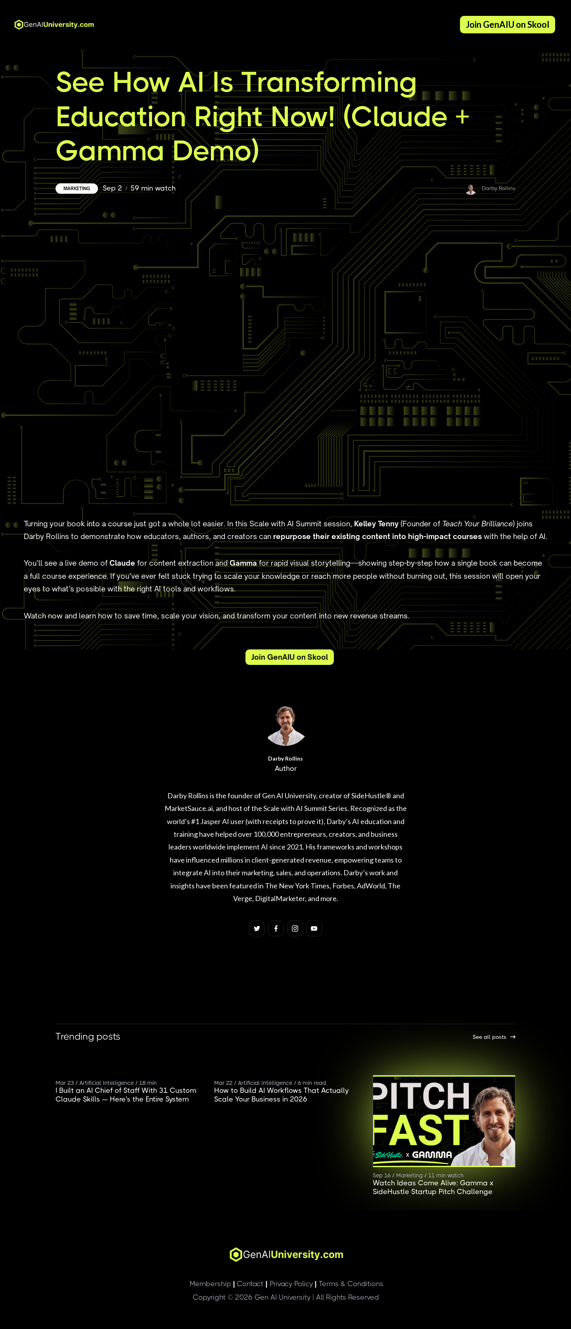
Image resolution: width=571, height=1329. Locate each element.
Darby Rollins (285, 758)
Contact (248, 1284)
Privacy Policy (288, 1284)
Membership (210, 1284)
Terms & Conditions (349, 1284)
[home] (51, 24)
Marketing (76, 188)
